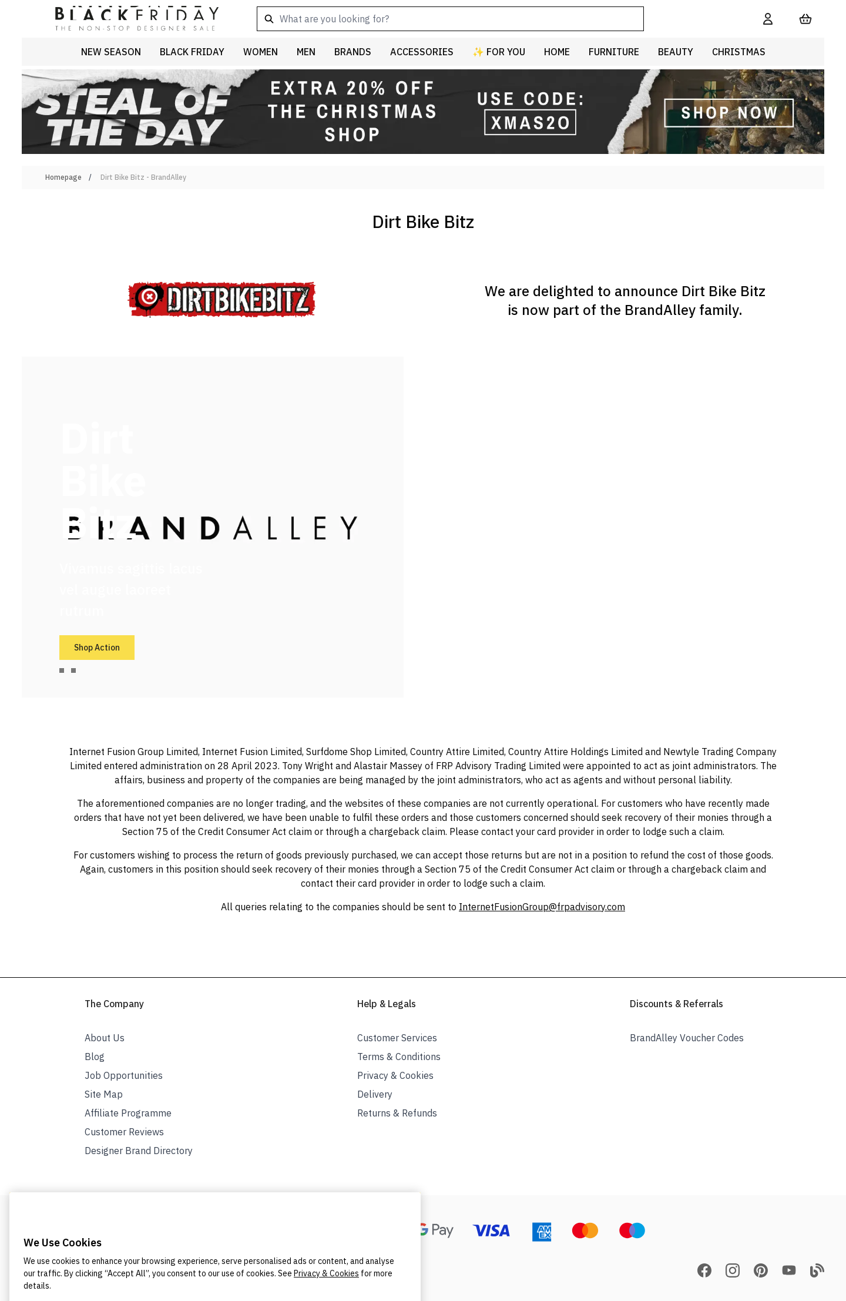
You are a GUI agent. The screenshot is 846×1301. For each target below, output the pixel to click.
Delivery (374, 1094)
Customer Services (397, 1038)
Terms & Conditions (399, 1056)
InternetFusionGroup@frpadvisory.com (542, 907)
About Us (105, 1038)
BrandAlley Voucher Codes (687, 1038)
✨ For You (498, 52)
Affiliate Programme (128, 1113)
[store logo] (127, 19)
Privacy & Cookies (395, 1075)
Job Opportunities (124, 1075)
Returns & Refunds (397, 1113)
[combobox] (491, 18)
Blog (95, 1056)
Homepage (63, 177)
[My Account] (768, 19)
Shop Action (97, 647)
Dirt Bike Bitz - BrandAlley (143, 177)
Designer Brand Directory (139, 1150)
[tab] (61, 670)
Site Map (104, 1094)
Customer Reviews (124, 1132)
